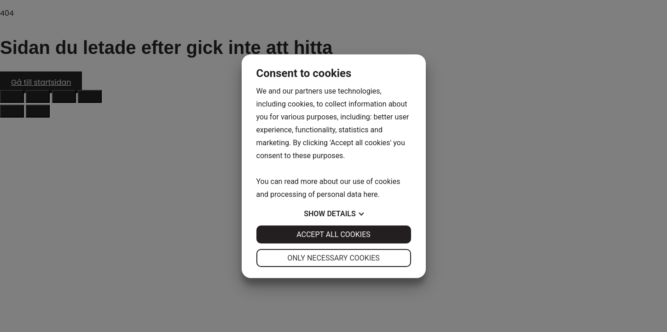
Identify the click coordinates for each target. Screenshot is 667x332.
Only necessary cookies (333, 258)
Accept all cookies (333, 234)
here (370, 194)
